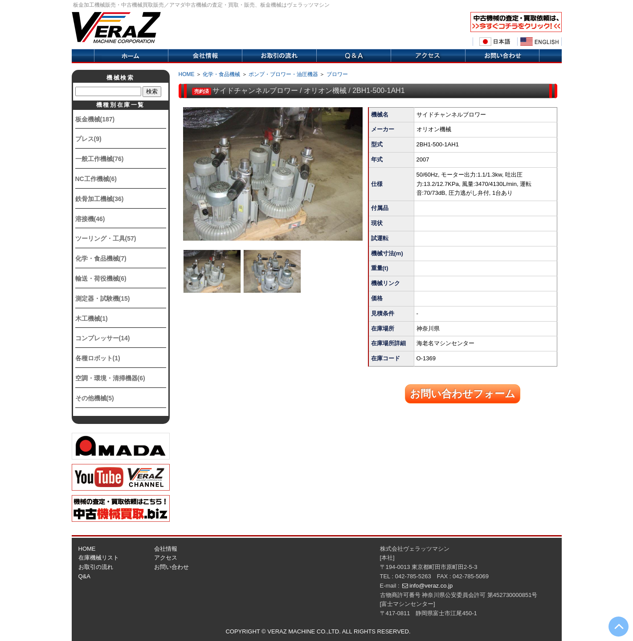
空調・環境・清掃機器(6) (110, 378)
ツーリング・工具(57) (105, 238)
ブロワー (337, 74)
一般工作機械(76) (99, 158)
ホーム (131, 56)
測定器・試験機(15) (102, 298)
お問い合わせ (171, 567)
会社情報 (205, 56)
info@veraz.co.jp (431, 585)
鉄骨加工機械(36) (99, 198)
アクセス (428, 56)
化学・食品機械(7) (101, 258)
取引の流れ (279, 56)
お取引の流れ (95, 567)
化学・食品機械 (221, 74)
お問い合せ (502, 56)
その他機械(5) (94, 398)
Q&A (353, 56)
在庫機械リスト (98, 557)
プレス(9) (88, 138)
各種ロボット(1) (97, 358)
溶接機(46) (90, 218)
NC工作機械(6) (96, 178)
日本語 (495, 41)
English (539, 41)
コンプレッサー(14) (102, 338)
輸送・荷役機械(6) (101, 278)
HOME (187, 74)
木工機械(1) (91, 318)
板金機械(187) (95, 119)
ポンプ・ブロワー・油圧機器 (283, 74)
